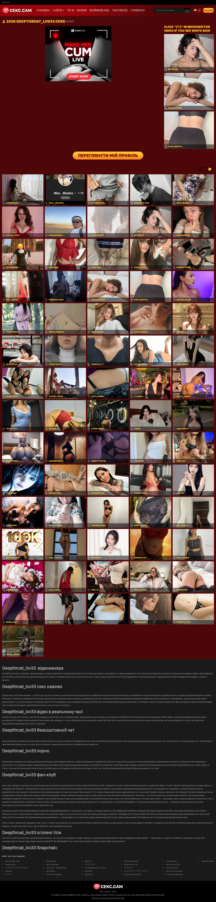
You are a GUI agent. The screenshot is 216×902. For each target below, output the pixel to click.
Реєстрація (208, 10)
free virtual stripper (54, 874)
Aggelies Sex (10, 864)
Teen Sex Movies (131, 861)
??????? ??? (90, 864)
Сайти (57, 10)
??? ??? (8, 874)
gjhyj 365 (88, 871)
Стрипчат (137, 10)
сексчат (6, 2)
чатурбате (120, 10)
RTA (101, 892)
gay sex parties (52, 864)
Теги (70, 10)
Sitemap (8, 871)
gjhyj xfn (88, 861)
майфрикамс (99, 10)
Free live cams (172, 868)
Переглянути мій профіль (108, 155)
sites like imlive (208, 861)
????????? (128, 868)
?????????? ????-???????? (16, 868)
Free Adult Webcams (174, 874)
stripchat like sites (12, 861)
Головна (43, 10)
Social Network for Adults (95, 868)
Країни (82, 10)
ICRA (114, 892)
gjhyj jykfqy (50, 871)
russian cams (171, 861)
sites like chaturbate (174, 871)
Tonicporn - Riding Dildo (56, 868)
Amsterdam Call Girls (132, 874)
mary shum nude (173, 864)
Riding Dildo (51, 861)
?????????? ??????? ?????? (135, 871)
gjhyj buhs (89, 874)
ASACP (108, 892)
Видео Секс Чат (131, 864)
